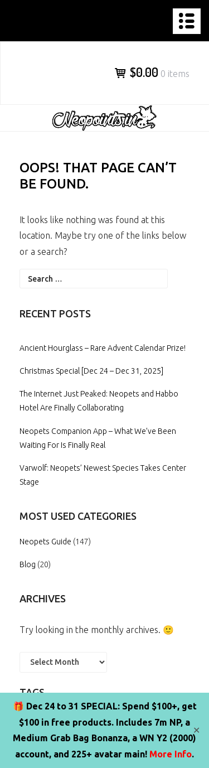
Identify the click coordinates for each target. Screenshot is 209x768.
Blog (28, 564)
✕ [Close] (197, 730)
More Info (170, 754)
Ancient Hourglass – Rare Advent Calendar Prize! (103, 348)
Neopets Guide (45, 541)
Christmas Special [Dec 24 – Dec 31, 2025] (91, 370)
